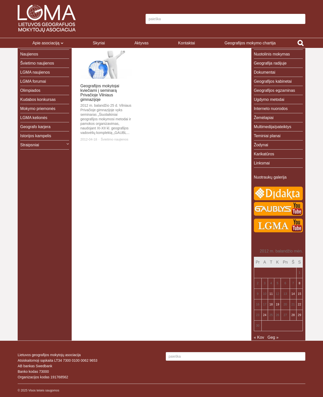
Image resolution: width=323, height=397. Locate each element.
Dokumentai (264, 72)
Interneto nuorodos (271, 108)
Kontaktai (186, 43)
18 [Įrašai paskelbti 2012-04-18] (271, 304)
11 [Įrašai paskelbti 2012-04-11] (271, 294)
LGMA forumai (33, 81)
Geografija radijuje (270, 63)
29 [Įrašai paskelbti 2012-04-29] (299, 315)
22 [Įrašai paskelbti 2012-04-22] (299, 304)
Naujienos (29, 54)
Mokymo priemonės (38, 108)
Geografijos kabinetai (273, 81)
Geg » (273, 337)
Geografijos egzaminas (274, 90)
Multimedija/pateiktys (272, 127)
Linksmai (262, 163)
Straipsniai (29, 145)
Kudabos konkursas (38, 99)
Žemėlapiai (264, 118)
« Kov (259, 337)
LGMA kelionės (33, 118)
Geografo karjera (35, 127)
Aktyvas (141, 43)
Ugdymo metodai (269, 99)
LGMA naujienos (35, 72)
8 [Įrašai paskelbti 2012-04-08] (299, 283)
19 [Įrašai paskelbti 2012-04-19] (277, 304)
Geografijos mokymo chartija (250, 43)
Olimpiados (30, 90)
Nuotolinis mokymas (272, 54)
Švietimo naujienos (114, 139)
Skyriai (99, 43)
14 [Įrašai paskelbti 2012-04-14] (293, 294)
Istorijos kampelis (35, 136)
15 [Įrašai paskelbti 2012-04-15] (299, 294)
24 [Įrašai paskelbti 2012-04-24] (264, 315)
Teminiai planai (267, 136)
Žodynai (261, 145)
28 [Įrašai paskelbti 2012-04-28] (293, 315)
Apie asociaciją (46, 43)
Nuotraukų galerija (270, 177)
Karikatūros (264, 154)
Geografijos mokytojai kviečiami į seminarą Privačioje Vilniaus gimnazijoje (99, 93)
